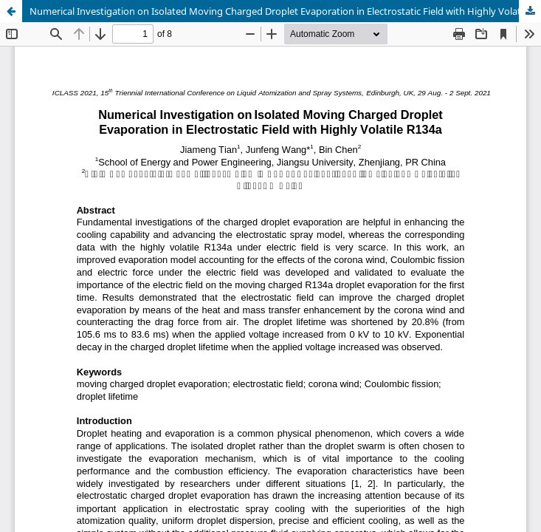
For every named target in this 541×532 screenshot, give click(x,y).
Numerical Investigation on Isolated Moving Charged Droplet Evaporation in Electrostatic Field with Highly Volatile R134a (285, 11)
